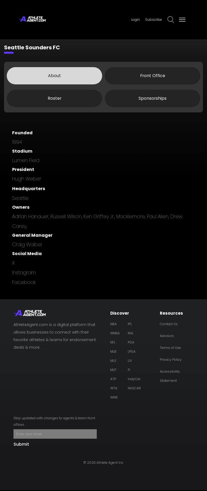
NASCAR (134, 389)
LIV (130, 361)
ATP (113, 379)
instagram (24, 273)
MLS (113, 361)
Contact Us (169, 324)
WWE (114, 398)
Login (135, 19)
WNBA (115, 334)
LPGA (132, 352)
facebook (24, 283)
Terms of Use (170, 348)
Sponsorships (153, 99)
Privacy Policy (171, 360)
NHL (130, 334)
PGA (131, 343)
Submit (21, 445)
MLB (113, 352)
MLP (113, 370)
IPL (130, 324)
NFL (112, 343)
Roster (54, 99)
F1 (129, 370)
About (54, 76)
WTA (113, 389)
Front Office (152, 76)
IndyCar (134, 379)
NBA (113, 324)
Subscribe (153, 19)
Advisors (167, 336)
